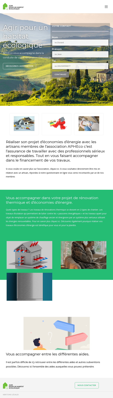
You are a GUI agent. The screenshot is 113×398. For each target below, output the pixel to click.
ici (59, 221)
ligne (65, 172)
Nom (55, 37)
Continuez (60, 74)
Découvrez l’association (19, 66)
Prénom (57, 49)
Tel (54, 61)
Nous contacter (87, 385)
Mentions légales (11, 395)
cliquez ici (54, 168)
